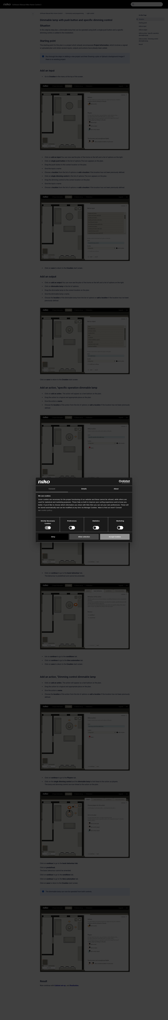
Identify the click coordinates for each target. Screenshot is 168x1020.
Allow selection (84, 537)
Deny (53, 537)
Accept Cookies (115, 537)
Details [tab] (84, 489)
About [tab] (116, 489)
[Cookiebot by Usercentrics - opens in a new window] (120, 481)
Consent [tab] (52, 489)
